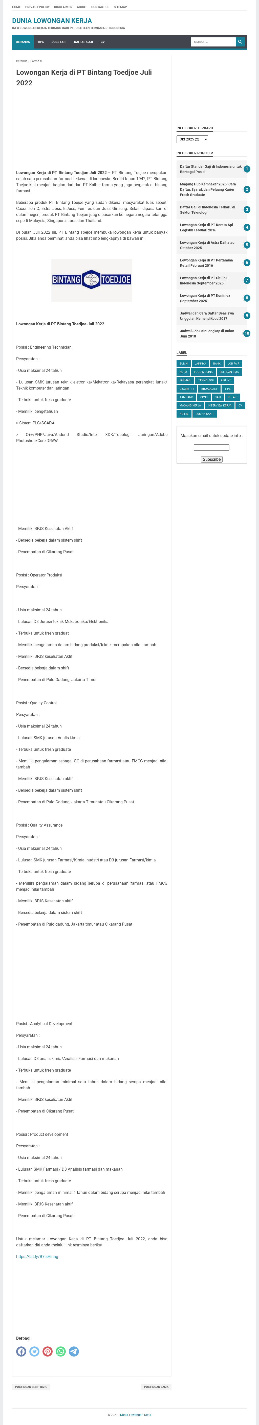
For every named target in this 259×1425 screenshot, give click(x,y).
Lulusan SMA (229, 372)
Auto (183, 372)
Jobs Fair (59, 42)
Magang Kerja (190, 405)
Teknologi (206, 380)
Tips (40, 42)
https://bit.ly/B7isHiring (37, 1256)
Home (16, 7)
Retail (232, 397)
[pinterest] (47, 1351)
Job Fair (233, 363)
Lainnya (200, 363)
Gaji (218, 397)
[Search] (213, 41)
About (82, 7)
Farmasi (185, 380)
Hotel (184, 414)
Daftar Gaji (83, 42)
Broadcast (209, 389)
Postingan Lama (156, 1387)
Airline (226, 380)
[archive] (192, 139)
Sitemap (120, 7)
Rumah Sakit (205, 414)
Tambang (186, 397)
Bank (217, 363)
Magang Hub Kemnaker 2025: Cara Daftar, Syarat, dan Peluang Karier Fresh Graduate (208, 189)
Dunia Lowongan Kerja (52, 21)
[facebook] (21, 1351)
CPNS (204, 397)
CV (103, 42)
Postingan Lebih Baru (31, 1387)
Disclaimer (63, 7)
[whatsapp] (61, 1351)
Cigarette (187, 389)
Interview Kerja (219, 405)
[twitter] (34, 1351)
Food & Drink (203, 372)
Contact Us (100, 7)
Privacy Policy (37, 7)
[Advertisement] (91, 128)
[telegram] (74, 1351)
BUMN (184, 363)
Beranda (23, 42)
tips (228, 389)
